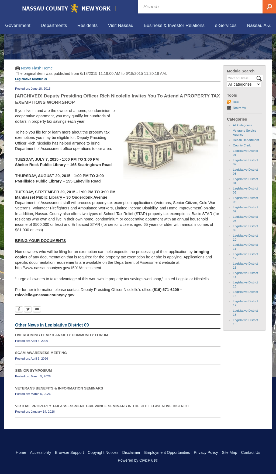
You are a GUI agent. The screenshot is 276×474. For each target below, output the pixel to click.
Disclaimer (131, 452)
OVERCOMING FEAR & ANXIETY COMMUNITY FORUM (61, 360)
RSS (236, 126)
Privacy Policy (206, 452)
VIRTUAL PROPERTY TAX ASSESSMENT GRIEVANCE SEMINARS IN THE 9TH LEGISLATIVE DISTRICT (102, 431)
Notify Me (239, 132)
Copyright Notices (103, 452)
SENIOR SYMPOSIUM (33, 396)
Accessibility (40, 452)
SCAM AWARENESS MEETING (41, 378)
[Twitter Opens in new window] (28, 334)
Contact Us (250, 452)
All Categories (242, 150)
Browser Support (69, 452)
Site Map (229, 452)
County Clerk (242, 170)
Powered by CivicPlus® (138, 460)
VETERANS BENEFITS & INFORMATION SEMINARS (59, 413)
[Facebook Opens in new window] (19, 334)
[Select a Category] (244, 109)
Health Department (246, 165)
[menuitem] (18, 25)
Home (21, 452)
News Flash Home (37, 93)
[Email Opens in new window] (37, 334)
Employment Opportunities (167, 452)
